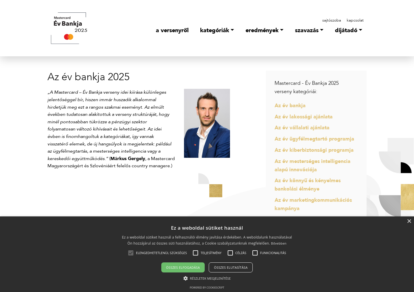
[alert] (207, 254)
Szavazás (307, 30)
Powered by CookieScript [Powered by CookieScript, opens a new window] (207, 287)
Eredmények (262, 30)
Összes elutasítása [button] (231, 267)
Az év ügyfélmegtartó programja (314, 139)
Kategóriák (214, 30)
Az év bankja (290, 105)
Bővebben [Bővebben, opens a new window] (278, 243)
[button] (161, 253)
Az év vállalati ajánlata (302, 127)
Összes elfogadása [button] (183, 267)
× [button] (409, 221)
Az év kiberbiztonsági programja (314, 150)
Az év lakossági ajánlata (304, 116)
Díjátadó (346, 30)
